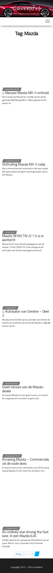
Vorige (18, 554)
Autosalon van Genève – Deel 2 (25, 313)
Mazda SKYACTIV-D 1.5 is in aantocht (23, 238)
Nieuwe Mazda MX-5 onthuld (25, 92)
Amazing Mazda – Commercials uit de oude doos (25, 461)
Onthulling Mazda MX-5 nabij (23, 164)
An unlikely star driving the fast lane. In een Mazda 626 (25, 534)
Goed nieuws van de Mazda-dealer (23, 389)
